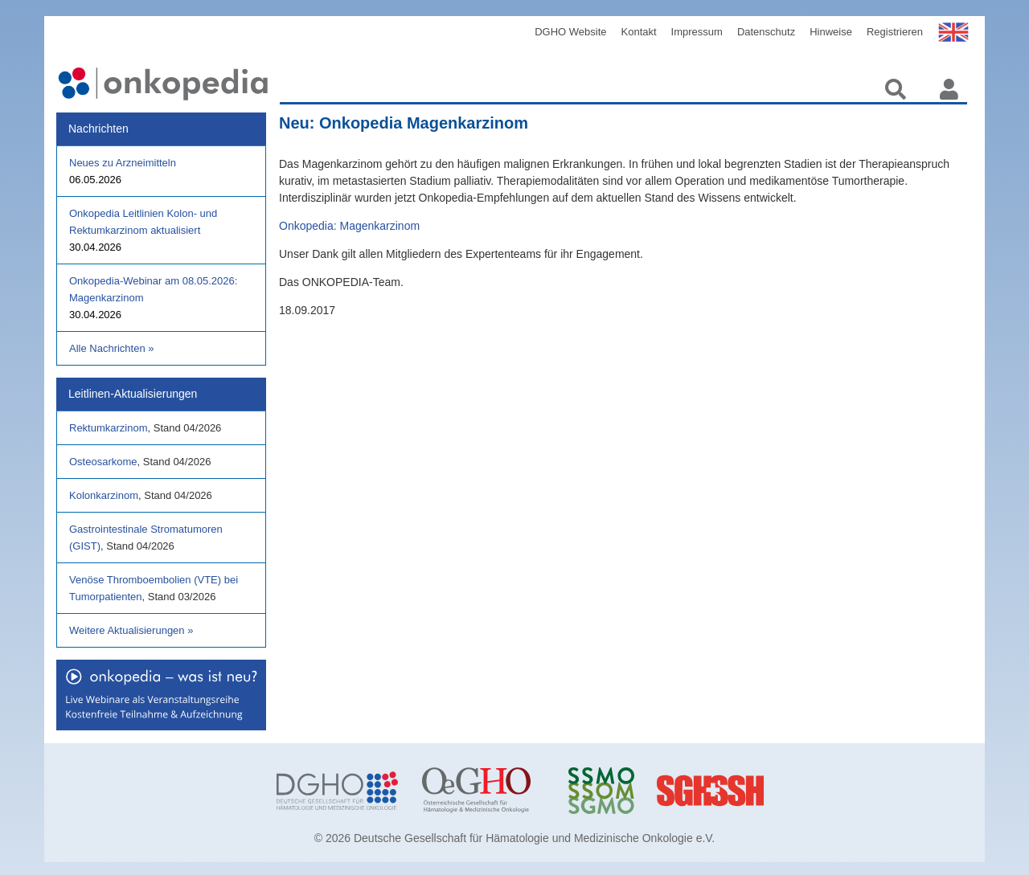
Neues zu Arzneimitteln (122, 163)
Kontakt (639, 32)
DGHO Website (570, 32)
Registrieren (895, 32)
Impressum (697, 32)
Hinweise (831, 32)
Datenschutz (766, 32)
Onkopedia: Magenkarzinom (349, 225)
